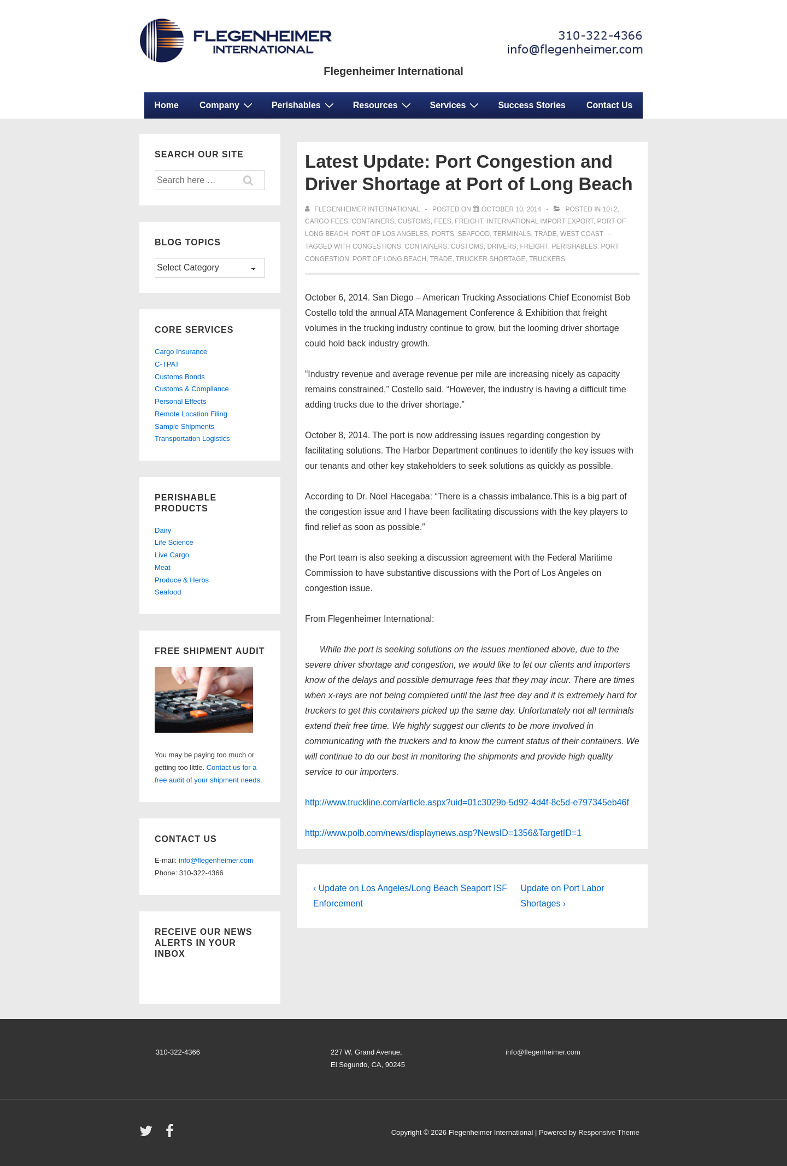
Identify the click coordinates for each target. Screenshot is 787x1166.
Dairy (163, 530)
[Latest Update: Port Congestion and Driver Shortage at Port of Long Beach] (511, 209)
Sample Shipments (184, 426)
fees (442, 221)
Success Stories (532, 105)
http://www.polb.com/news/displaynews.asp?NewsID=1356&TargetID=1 (443, 833)
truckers (547, 259)
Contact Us (609, 105)
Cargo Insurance (181, 352)
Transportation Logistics (192, 438)
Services (456, 105)
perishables (574, 246)
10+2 (610, 209)
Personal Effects (180, 401)
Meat (163, 567)
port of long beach (389, 259)
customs (414, 221)
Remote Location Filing (191, 414)
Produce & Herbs (182, 580)
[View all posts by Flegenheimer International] (363, 209)
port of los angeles (389, 234)
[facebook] (171, 1134)
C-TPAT (167, 364)
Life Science (174, 542)
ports (443, 234)
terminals (512, 234)
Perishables (304, 105)
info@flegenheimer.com (216, 860)
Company (227, 105)
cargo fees (326, 221)
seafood (473, 234)
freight (469, 221)
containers (372, 221)
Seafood (168, 592)
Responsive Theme (608, 1132)
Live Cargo (172, 555)
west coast (581, 234)
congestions (377, 246)
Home (167, 105)
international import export (539, 221)
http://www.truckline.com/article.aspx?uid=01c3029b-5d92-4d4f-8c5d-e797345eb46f (467, 802)
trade (546, 234)
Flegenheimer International (393, 71)
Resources (383, 105)
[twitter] (148, 1134)
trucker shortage (491, 259)
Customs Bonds (180, 377)
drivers (501, 246)
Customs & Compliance (192, 389)
